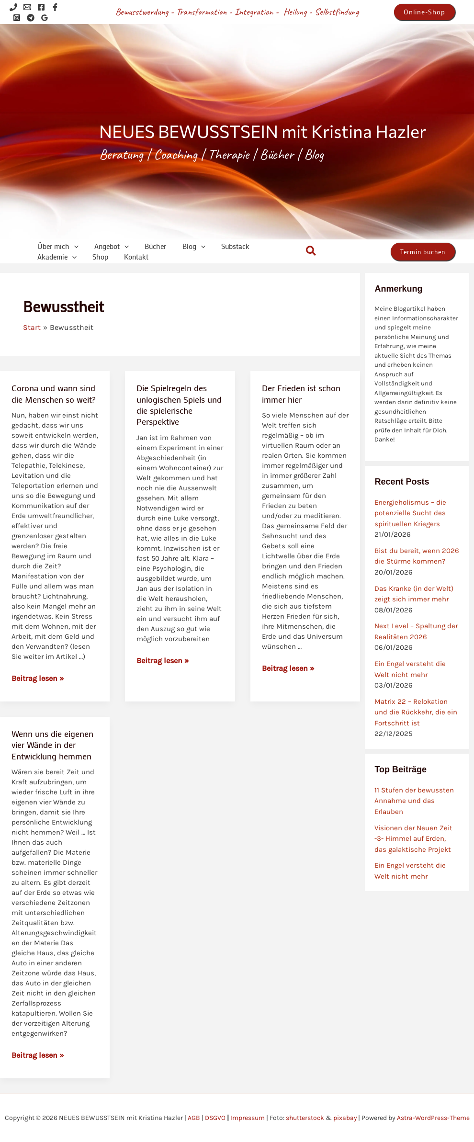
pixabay (345, 1118)
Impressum (247, 1118)
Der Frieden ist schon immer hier (301, 393)
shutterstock (304, 1118)
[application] (72, 246)
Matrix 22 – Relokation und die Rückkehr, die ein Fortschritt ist (415, 712)
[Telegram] (30, 18)
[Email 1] (27, 7)
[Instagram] (17, 18)
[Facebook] (41, 7)
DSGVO (214, 1118)
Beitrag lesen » (37, 678)
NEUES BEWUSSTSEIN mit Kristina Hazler (262, 130)
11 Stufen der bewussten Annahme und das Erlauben (414, 801)
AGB (193, 1118)
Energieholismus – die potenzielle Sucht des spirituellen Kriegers (410, 513)
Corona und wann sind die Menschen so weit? (53, 393)
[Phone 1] (13, 7)
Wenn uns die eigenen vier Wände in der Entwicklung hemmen (52, 745)
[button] (424, 12)
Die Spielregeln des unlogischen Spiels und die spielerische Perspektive (179, 404)
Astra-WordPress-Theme (433, 1118)
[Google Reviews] (44, 18)
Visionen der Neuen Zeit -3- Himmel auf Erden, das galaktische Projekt (413, 839)
